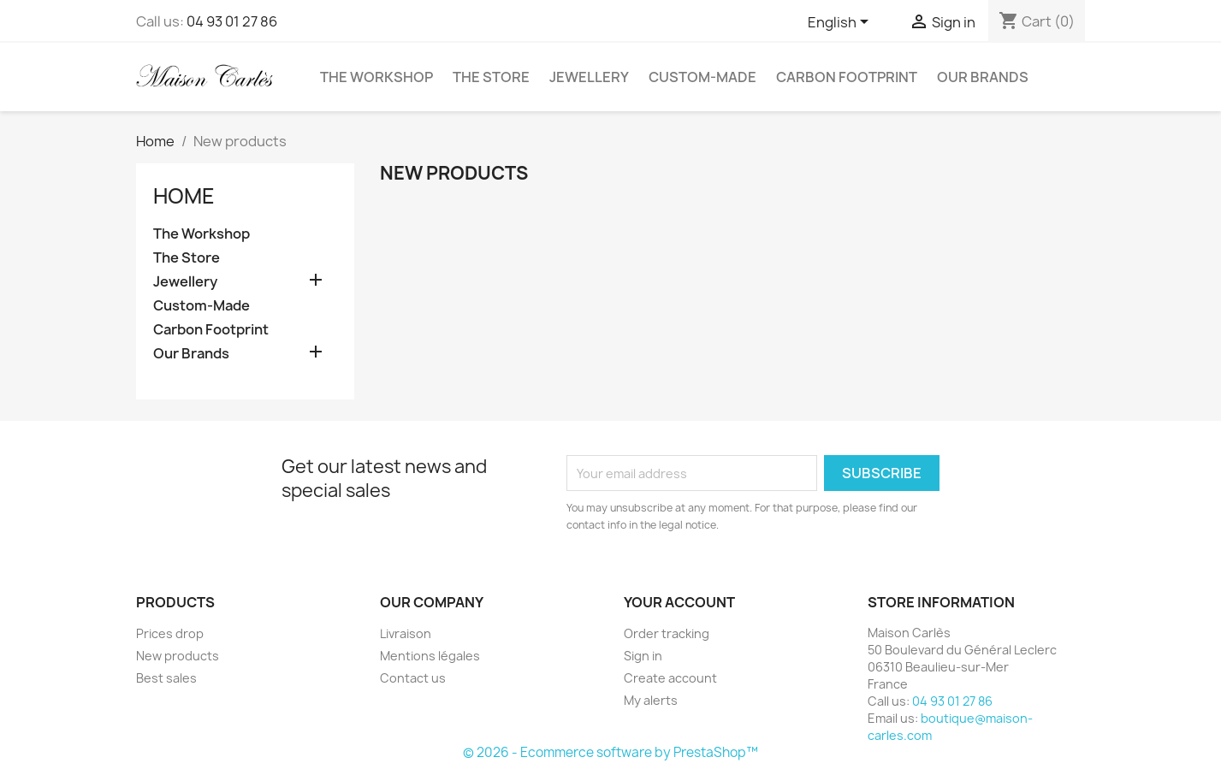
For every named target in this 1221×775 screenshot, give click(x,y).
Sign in (643, 656)
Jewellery (589, 77)
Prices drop (170, 633)
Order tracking (666, 633)
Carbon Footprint (846, 77)
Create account (670, 678)
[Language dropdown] (841, 23)
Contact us (413, 678)
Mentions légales (430, 656)
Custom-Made (702, 77)
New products (177, 656)
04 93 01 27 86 (232, 21)
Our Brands (982, 77)
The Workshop (376, 77)
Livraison (405, 633)
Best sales (166, 678)
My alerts (651, 700)
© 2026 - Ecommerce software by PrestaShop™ (610, 752)
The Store (491, 77)
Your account (679, 602)
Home (184, 195)
